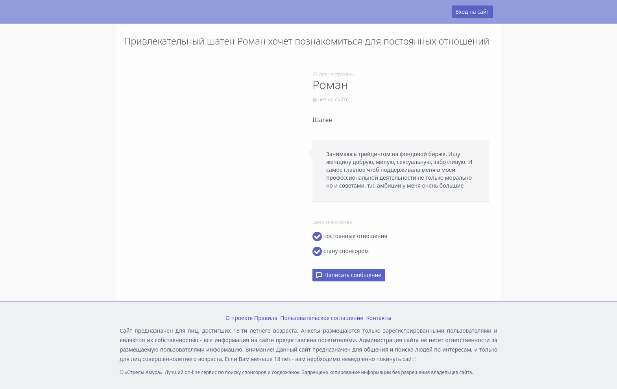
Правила (265, 318)
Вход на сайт (472, 11)
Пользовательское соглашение (321, 318)
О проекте (239, 318)
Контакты (378, 318)
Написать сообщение (348, 275)
